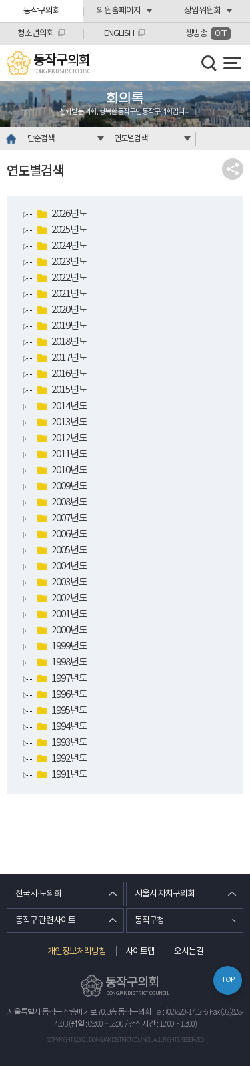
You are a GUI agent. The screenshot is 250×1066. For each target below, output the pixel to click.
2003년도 (60, 583)
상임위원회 (202, 11)
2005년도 (60, 551)
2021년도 (60, 294)
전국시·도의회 (38, 894)
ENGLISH (119, 34)
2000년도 (60, 631)
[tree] (125, 494)
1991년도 (60, 775)
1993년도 (60, 743)
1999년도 (60, 647)
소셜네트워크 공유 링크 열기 (232, 169)
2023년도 (60, 262)
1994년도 (60, 727)
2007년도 (60, 519)
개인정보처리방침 (76, 952)
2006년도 (60, 535)
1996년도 (60, 695)
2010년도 (60, 471)
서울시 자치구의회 (165, 894)
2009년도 (60, 487)
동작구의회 (41, 11)
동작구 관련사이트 (45, 921)
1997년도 (60, 679)
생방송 (208, 33)
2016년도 (60, 374)
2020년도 (60, 310)
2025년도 (60, 230)
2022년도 (60, 278)
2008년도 (60, 503)
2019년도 (60, 326)
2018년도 (60, 342)
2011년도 (60, 455)
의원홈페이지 (119, 11)
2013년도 (60, 423)
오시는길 (188, 952)
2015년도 (60, 390)
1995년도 (60, 711)
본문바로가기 (0, 0)
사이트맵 (140, 952)
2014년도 (60, 406)
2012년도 (60, 439)
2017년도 (60, 358)
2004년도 (60, 567)
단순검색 (40, 138)
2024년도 (60, 246)
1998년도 (60, 663)
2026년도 (60, 214)
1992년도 (60, 759)
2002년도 (60, 599)
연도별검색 (130, 138)
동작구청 (149, 921)
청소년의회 (35, 34)
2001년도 (60, 615)
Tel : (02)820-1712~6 (180, 1012)
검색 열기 (209, 63)
